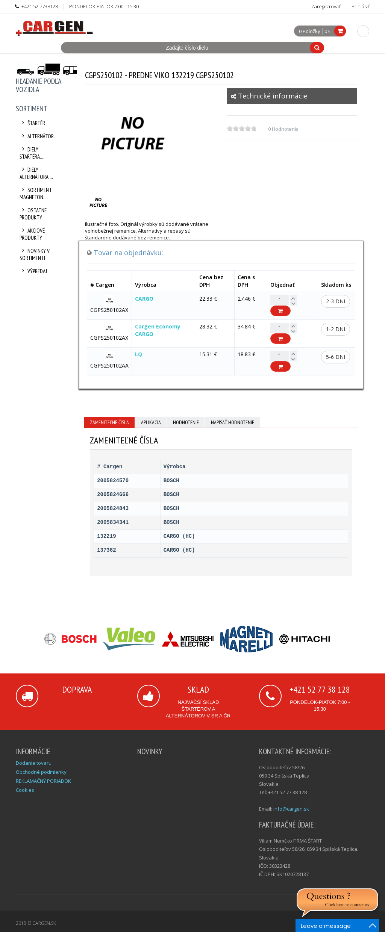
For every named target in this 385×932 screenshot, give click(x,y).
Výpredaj (33, 271)
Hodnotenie (186, 422)
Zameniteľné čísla (109, 422)
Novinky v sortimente (35, 254)
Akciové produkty (32, 234)
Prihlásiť (360, 6)
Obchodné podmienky (41, 772)
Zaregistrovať (325, 6)
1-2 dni (335, 329)
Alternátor (37, 136)
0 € (327, 31)
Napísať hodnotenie (232, 422)
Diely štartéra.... (32, 153)
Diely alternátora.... (36, 173)
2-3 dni (335, 301)
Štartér (32, 123)
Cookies (25, 790)
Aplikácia (151, 422)
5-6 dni (335, 356)
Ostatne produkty (33, 214)
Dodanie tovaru (34, 763)
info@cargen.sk (291, 808)
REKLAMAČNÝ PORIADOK (43, 781)
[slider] (242, 129)
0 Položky (309, 32)
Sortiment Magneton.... (36, 193)
